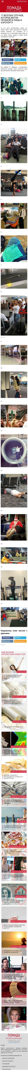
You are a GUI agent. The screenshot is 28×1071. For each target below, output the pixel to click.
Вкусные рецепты (7, 1061)
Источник (3, 644)
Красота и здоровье (8, 1058)
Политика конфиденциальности (11, 1055)
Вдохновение (6, 1069)
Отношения (5, 1063)
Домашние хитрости (8, 1066)
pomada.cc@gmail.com (14, 1042)
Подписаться (22, 1)
